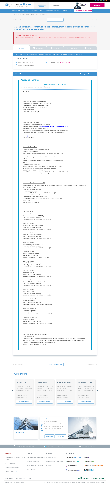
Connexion (97, 5)
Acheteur (56, 5)
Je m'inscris (49, 436)
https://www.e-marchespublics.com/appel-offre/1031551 (54, 126)
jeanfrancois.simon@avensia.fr (35, 136)
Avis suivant (92, 20)
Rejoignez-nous (50, 482)
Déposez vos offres (36, 10)
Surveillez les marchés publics (20, 10)
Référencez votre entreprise (52, 10)
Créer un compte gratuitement (83, 10)
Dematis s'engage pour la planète (95, 478)
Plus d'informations (24, 401)
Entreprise (42, 5)
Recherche (92, 482)
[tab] (21, 47)
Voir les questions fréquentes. (22, 435)
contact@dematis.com (12, 467)
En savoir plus (60, 436)
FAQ (45, 482)
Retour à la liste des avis (55, 20)
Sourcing (48, 465)
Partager (83, 74)
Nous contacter (67, 10)
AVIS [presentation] (21, 48)
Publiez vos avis (51, 458)
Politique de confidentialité (78, 482)
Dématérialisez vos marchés (55, 461)
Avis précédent (18, 20)
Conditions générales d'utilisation (63, 482)
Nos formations (31, 469)
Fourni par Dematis (100, 482)
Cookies (87, 482)
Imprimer (91, 74)
